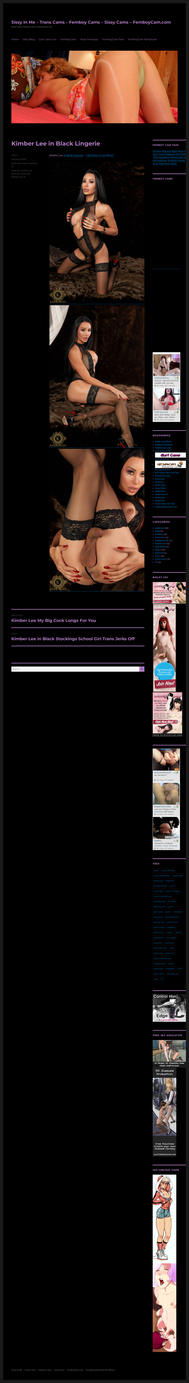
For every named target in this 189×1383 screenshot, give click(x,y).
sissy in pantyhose (162, 958)
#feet (180, 157)
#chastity (172, 160)
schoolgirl (171, 937)
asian (156, 870)
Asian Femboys (89, 39)
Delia (157, 531)
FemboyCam (68, 39)
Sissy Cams (160, 485)
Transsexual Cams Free (166, 507)
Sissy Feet (159, 500)
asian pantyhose (162, 875)
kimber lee (26, 170)
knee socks (172, 922)
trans (179, 968)
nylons (169, 932)
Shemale (33, 163)
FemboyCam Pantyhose (142, 39)
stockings (25, 173)
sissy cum (170, 953)
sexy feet (158, 943)
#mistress (162, 160)
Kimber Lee (160, 543)
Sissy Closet (160, 488)
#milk (183, 154)
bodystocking (160, 886)
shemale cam (160, 948)
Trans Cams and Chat (165, 503)
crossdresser (159, 901)
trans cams (159, 974)
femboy (172, 901)
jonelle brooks (172, 917)
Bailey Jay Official (163, 441)
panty (178, 932)
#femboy (157, 151)
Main (25, 163)
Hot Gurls (159, 537)
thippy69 (170, 968)
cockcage (158, 891)
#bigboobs (170, 154)
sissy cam (158, 953)
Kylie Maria (16, 163)
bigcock (169, 880)
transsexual (16, 177)
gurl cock (158, 912)
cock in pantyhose (162, 896)
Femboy (159, 534)
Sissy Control (161, 494)
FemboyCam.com (163, 448)
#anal (181, 151)
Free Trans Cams (163, 451)
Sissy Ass (159, 482)
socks (171, 963)
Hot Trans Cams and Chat (167, 472)
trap (156, 979)
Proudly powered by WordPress (100, 1370)
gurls (168, 912)
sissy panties (160, 963)
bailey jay (158, 880)
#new (161, 163)
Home (15, 39)
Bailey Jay (159, 528)
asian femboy (168, 870)
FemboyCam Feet (113, 39)
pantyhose (159, 937)
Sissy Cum (160, 497)
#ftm (155, 157)
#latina (174, 151)
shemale (15, 173)
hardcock (15, 170)
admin (14, 155)
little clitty (158, 932)
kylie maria (159, 927)
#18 (177, 154)
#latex (174, 163)
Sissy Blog (29, 39)
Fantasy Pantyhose (164, 445)
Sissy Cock (160, 491)
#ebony (173, 157)
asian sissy (177, 875)
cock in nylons (172, 891)
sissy (172, 948)
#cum (155, 163)
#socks (161, 154)
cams (172, 886)
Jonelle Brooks (162, 540)
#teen (167, 163)
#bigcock (166, 151)
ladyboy (171, 927)
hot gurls (158, 917)
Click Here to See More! (100, 155)
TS (12, 166)
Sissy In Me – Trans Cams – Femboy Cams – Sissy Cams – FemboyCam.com (91, 22)
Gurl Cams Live (47, 39)
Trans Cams (160, 559)
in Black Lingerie (73, 155)
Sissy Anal (160, 479)
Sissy (157, 556)
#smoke (181, 160)
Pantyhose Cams (163, 476)
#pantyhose (164, 157)
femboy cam (160, 906)
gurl (171, 906)
